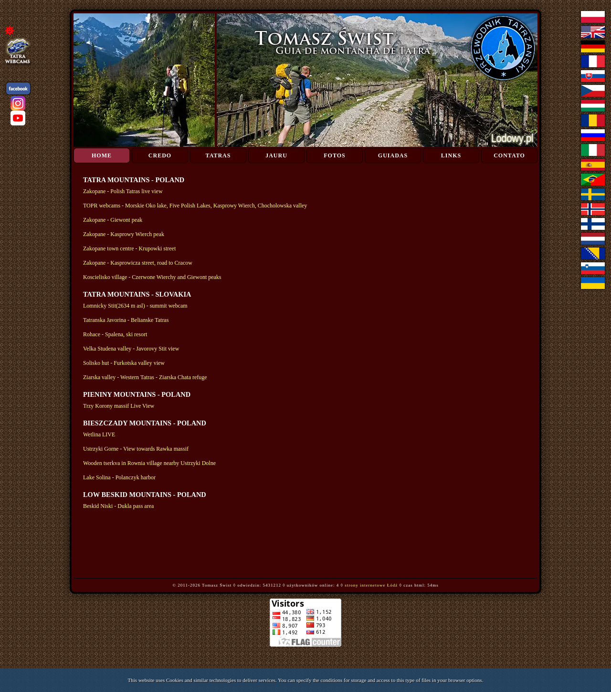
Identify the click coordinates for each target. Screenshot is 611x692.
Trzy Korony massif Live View (118, 406)
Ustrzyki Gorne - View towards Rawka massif (136, 448)
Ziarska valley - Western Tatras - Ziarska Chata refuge (145, 377)
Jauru (276, 155)
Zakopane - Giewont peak (112, 220)
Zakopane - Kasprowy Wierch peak (123, 234)
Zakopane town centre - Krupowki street (129, 248)
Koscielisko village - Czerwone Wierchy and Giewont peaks (152, 277)
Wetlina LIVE (99, 434)
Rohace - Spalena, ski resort (115, 334)
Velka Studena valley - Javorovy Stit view (131, 348)
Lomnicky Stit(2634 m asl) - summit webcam (135, 305)
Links (451, 155)
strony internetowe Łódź (371, 585)
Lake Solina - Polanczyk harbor (119, 477)
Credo (159, 155)
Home (102, 155)
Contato (509, 155)
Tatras (218, 155)
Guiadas (393, 155)
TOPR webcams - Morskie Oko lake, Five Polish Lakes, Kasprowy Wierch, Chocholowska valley (195, 205)
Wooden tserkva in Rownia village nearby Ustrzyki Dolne (149, 463)
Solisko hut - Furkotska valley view (124, 363)
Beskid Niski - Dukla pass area (118, 506)
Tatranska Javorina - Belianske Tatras (126, 320)
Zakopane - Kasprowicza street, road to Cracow (137, 262)
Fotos (334, 155)
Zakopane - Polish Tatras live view (123, 191)
